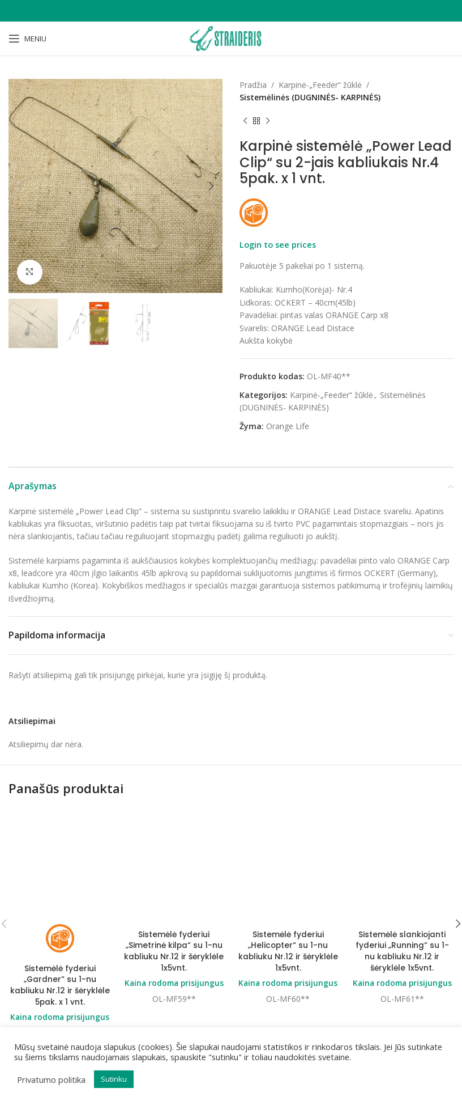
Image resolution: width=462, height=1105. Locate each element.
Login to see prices (277, 244)
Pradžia (253, 84)
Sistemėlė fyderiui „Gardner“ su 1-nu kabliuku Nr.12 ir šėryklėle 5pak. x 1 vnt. (59, 893)
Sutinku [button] (114, 1079)
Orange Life (287, 426)
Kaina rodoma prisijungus (59, 925)
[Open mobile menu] (27, 38)
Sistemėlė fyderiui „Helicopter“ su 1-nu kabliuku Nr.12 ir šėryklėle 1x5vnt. (288, 859)
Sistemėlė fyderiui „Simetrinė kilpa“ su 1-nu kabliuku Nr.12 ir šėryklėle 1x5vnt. (174, 859)
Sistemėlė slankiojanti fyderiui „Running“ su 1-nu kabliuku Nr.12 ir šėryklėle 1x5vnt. (402, 950)
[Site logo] (231, 37)
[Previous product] (245, 121)
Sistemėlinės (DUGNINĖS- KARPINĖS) (309, 97)
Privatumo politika (51, 1079)
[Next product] (267, 121)
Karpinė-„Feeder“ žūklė (320, 84)
